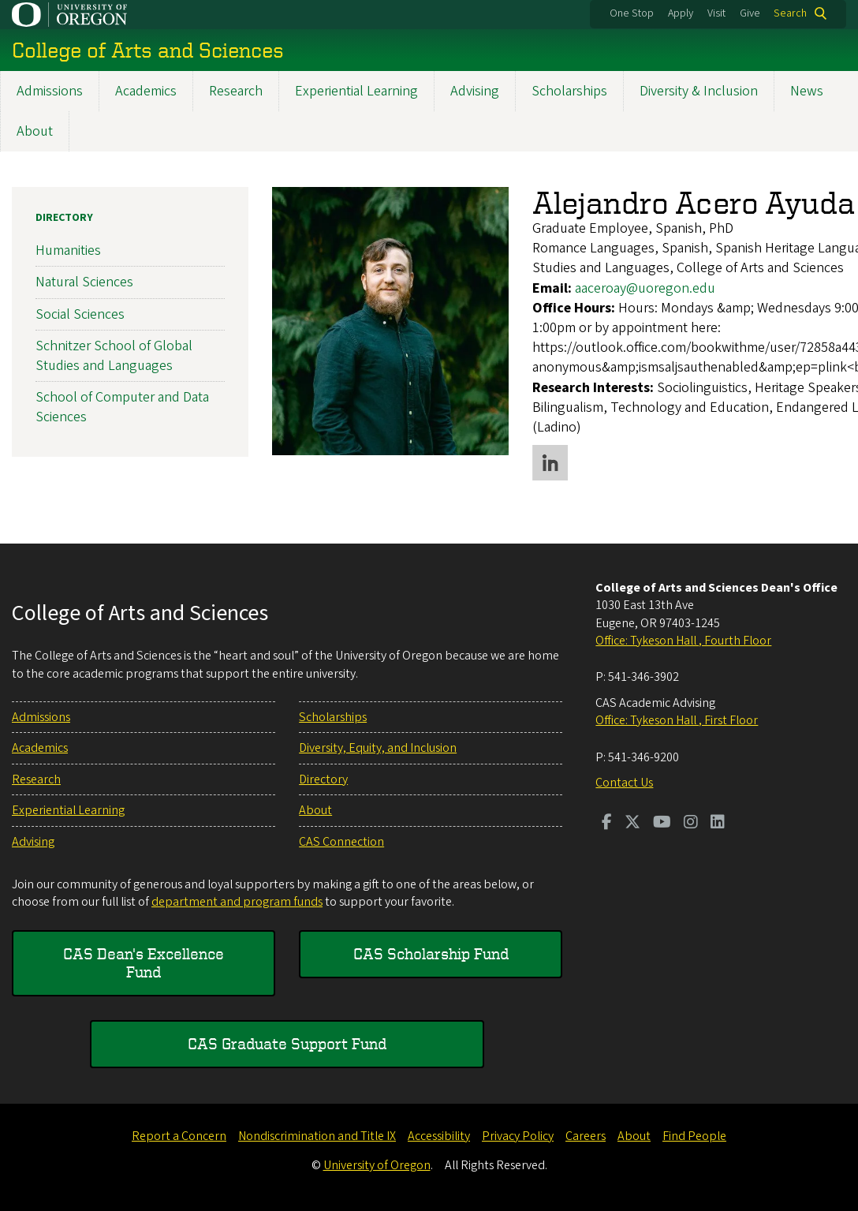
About (35, 131)
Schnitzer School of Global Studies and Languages (113, 356)
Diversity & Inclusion (699, 91)
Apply (680, 13)
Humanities (68, 250)
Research (236, 91)
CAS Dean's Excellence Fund (143, 962)
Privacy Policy (518, 1136)
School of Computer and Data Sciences (122, 407)
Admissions (50, 91)
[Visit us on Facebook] (606, 823)
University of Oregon (377, 1165)
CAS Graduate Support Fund (287, 1043)
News (806, 91)
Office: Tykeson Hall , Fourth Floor (683, 640)
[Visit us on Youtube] (662, 823)
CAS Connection (341, 841)
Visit (716, 13)
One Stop (632, 13)
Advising (474, 91)
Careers (585, 1136)
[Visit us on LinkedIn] (717, 823)
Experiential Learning (356, 91)
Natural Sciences (84, 282)
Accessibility (439, 1136)
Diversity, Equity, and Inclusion (378, 748)
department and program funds (237, 901)
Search (790, 13)
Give (750, 13)
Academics (146, 91)
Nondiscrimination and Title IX (317, 1136)
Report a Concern (179, 1136)
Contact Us (624, 782)
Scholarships (569, 91)
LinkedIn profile (550, 462)
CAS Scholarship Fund (431, 953)
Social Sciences (80, 313)
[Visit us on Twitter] (632, 823)
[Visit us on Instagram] (690, 823)
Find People (694, 1136)
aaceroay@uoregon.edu (645, 287)
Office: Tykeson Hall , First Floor (676, 720)
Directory (64, 218)
